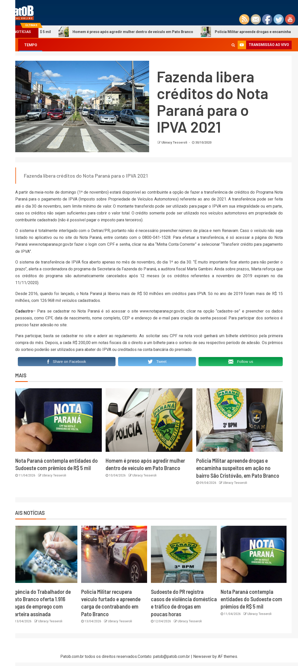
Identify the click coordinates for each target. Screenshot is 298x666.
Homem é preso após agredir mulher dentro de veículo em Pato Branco (150, 32)
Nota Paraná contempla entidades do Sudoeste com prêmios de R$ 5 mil (251, 599)
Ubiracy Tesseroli (174, 142)
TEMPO (30, 45)
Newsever (202, 656)
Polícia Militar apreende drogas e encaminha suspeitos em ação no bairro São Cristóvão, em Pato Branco (237, 468)
